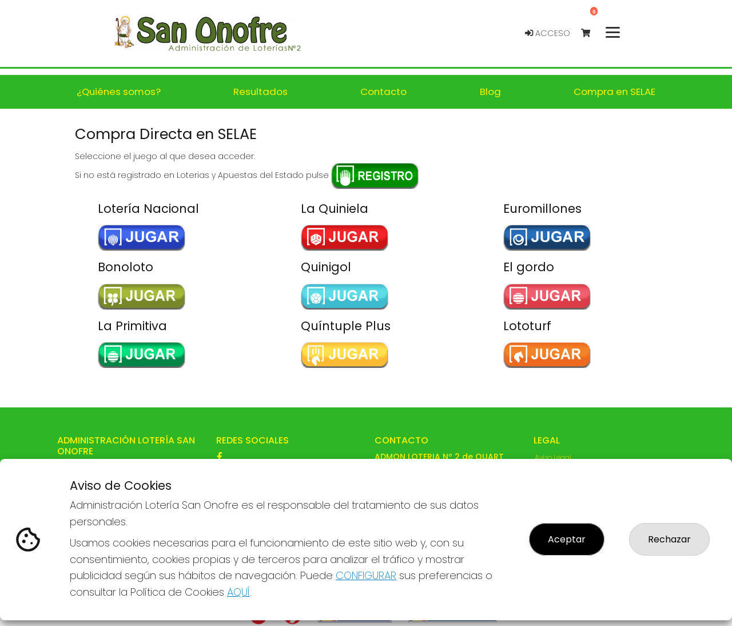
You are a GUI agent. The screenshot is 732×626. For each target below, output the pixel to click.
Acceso (547, 33)
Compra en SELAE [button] (614, 91)
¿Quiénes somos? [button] (119, 91)
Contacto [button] (383, 91)
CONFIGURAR (366, 575)
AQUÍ (238, 592)
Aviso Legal (553, 457)
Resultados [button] (260, 91)
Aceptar (567, 539)
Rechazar (669, 539)
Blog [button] (490, 91)
